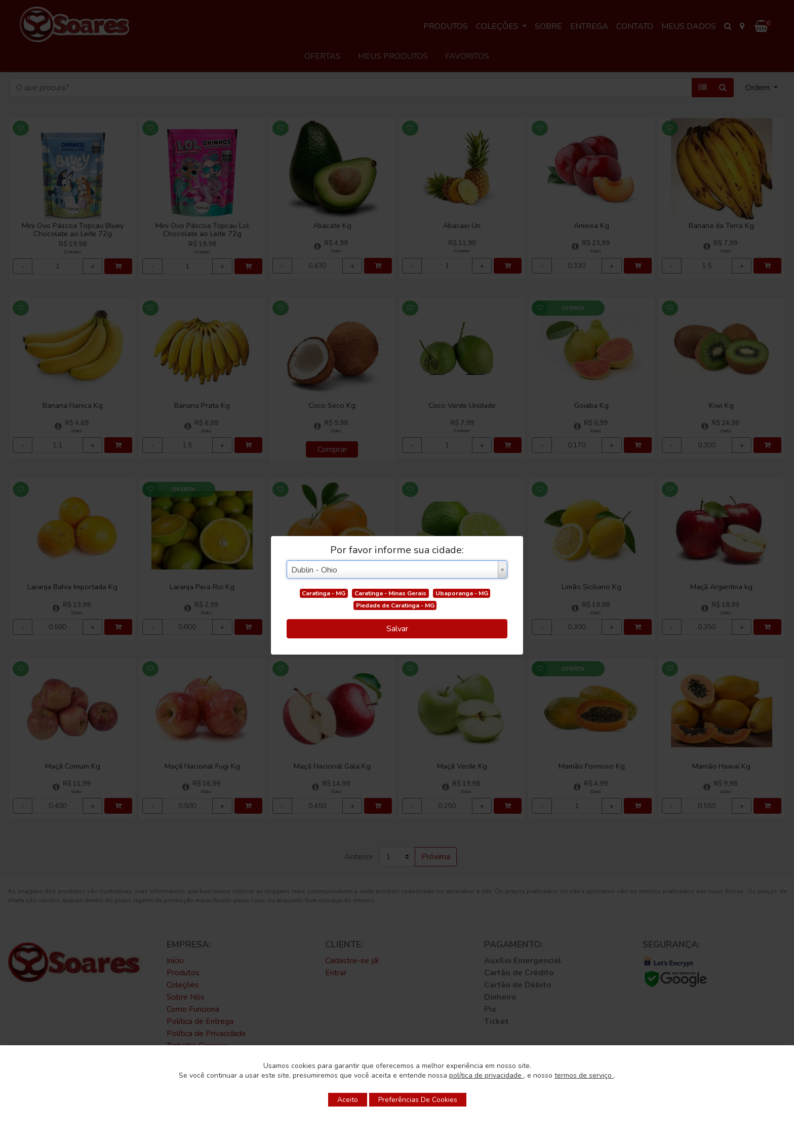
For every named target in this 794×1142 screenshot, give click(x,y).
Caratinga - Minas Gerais (390, 593)
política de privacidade (486, 1075)
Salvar (397, 628)
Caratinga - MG (323, 593)
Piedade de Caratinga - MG (395, 605)
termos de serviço (584, 1075)
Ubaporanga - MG (461, 593)
